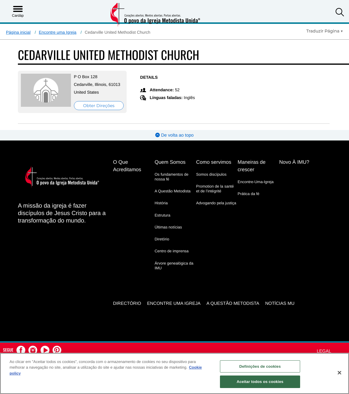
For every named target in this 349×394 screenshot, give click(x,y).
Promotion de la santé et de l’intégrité (215, 188)
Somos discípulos (211, 174)
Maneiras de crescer (252, 165)
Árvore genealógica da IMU (174, 265)
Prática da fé (248, 193)
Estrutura (162, 215)
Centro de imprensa (172, 251)
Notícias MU (279, 303)
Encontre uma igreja (174, 303)
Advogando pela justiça (216, 203)
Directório (127, 303)
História (161, 203)
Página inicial (18, 32)
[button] (340, 13)
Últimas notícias (168, 227)
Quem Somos (170, 162)
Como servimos (213, 162)
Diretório (162, 239)
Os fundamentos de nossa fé (171, 176)
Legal (324, 351)
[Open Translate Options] (324, 31)
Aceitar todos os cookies (260, 381)
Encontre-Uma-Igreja (256, 182)
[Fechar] (339, 372)
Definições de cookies (260, 366)
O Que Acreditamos (127, 165)
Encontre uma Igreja (57, 32)
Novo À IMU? (294, 162)
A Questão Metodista (173, 191)
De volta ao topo (174, 135)
